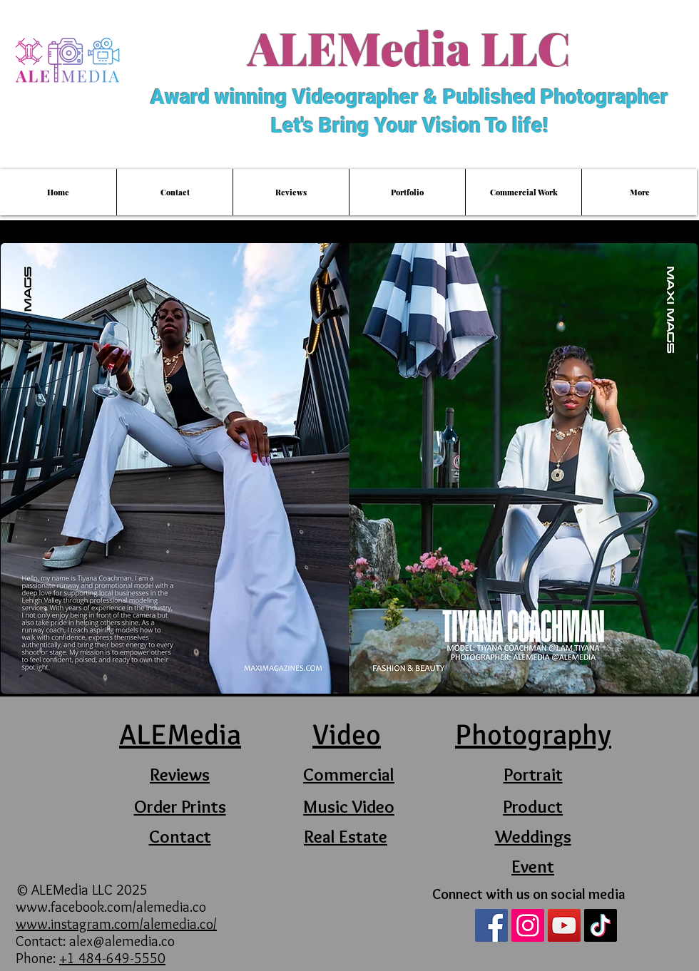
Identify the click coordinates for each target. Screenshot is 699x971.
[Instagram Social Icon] (527, 925)
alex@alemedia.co (122, 941)
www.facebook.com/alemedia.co (113, 906)
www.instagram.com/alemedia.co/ (116, 924)
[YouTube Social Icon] (564, 925)
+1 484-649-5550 (112, 958)
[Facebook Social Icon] (491, 925)
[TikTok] (600, 925)
